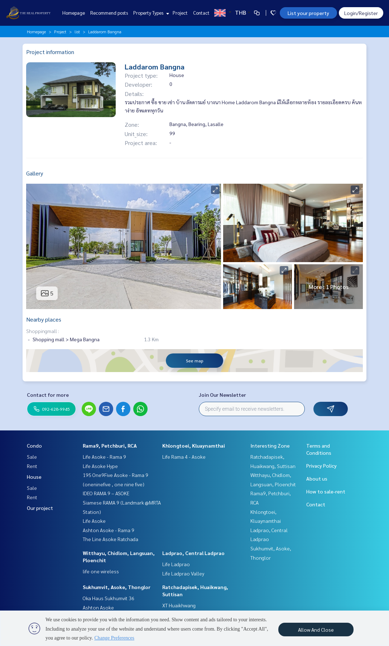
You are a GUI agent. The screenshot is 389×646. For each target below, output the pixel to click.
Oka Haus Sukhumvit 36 (108, 598)
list (77, 31)
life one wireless (101, 571)
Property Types (150, 13)
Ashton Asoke (98, 607)
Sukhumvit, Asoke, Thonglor (116, 587)
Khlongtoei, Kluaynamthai (193, 445)
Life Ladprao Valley (183, 573)
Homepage (73, 13)
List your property (308, 13)
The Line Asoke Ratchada (110, 539)
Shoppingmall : (42, 331)
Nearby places (43, 319)
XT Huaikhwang (179, 605)
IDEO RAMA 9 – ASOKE (106, 493)
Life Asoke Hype (100, 466)
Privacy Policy (321, 465)
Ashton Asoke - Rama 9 (108, 530)
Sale (32, 456)
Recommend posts (109, 13)
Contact (201, 13)
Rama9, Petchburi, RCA (110, 445)
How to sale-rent (325, 491)
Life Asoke (94, 520)
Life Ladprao (176, 564)
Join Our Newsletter (222, 394)
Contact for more (48, 394)
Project (180, 13)
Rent (32, 466)
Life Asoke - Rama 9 (104, 456)
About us (316, 478)
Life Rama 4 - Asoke (184, 456)
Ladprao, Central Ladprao (193, 553)
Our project (40, 508)
